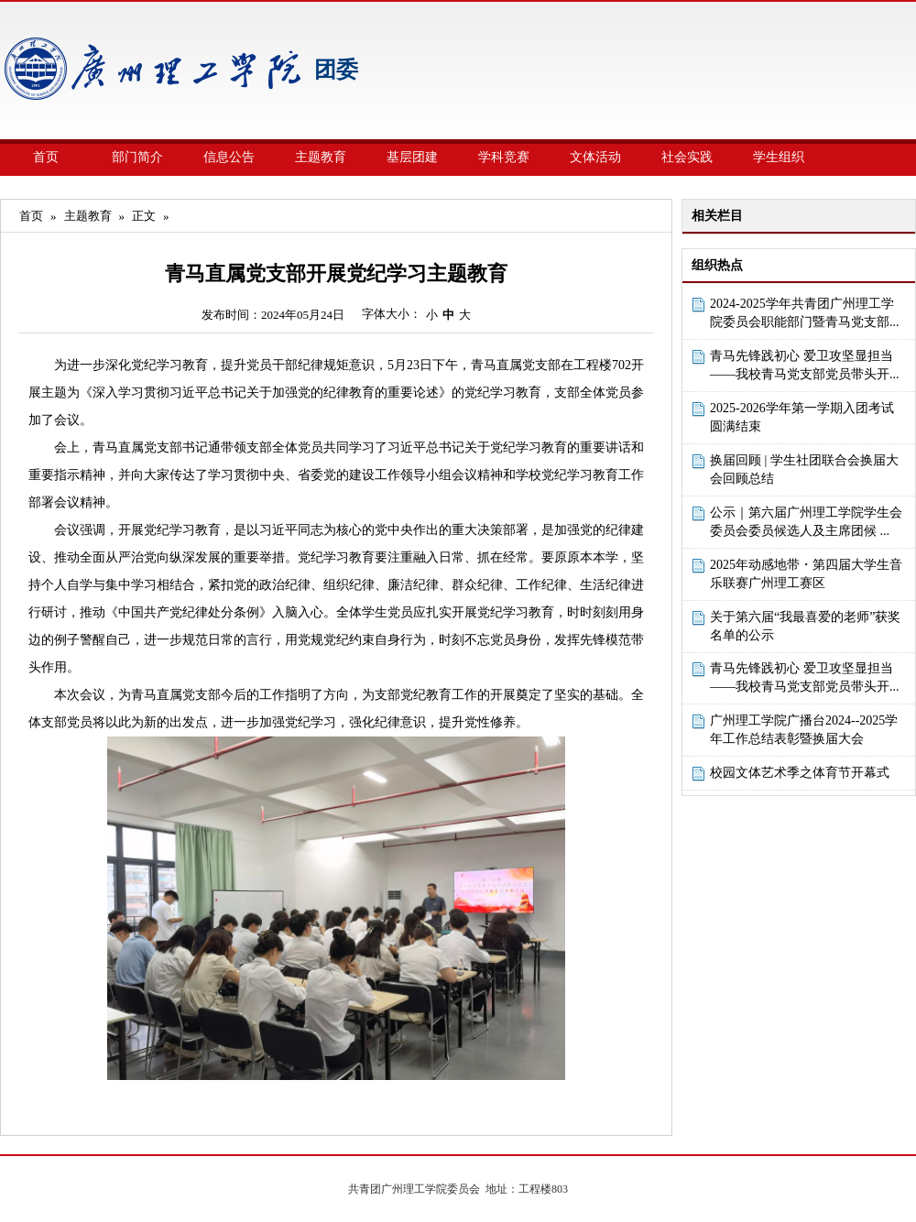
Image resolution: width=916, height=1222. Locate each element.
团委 (336, 70)
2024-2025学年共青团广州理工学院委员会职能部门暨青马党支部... (805, 313)
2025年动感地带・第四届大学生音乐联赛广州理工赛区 (806, 574)
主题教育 (320, 157)
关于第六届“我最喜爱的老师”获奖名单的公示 (805, 626)
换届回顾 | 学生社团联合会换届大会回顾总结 (804, 469)
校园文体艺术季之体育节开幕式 (799, 773)
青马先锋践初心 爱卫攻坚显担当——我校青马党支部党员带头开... (805, 365)
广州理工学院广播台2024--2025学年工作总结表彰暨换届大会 (804, 730)
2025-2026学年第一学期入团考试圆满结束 (802, 417)
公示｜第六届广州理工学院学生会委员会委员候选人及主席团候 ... (806, 522)
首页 (46, 157)
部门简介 (137, 157)
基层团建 (412, 157)
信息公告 (229, 157)
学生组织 (778, 157)
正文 (144, 216)
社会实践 (687, 157)
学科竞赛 (503, 157)
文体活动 (595, 157)
